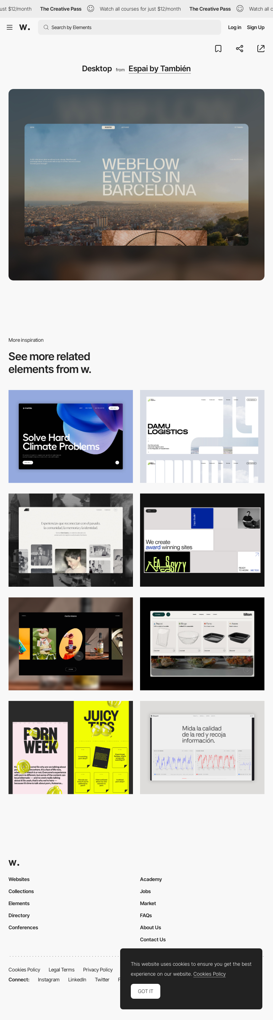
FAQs (146, 915)
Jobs (145, 891)
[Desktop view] (71, 747)
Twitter (102, 979)
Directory (19, 915)
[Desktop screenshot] (202, 436)
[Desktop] (202, 540)
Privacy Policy (98, 969)
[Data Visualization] (202, 747)
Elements (19, 903)
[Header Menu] (202, 644)
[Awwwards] (24, 27)
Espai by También (160, 68)
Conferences (23, 927)
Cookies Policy (24, 969)
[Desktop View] (71, 436)
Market (148, 903)
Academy (151, 879)
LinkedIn (77, 979)
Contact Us (153, 939)
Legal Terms (62, 969)
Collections (21, 891)
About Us (150, 927)
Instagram (49, 979)
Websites (19, 879)
